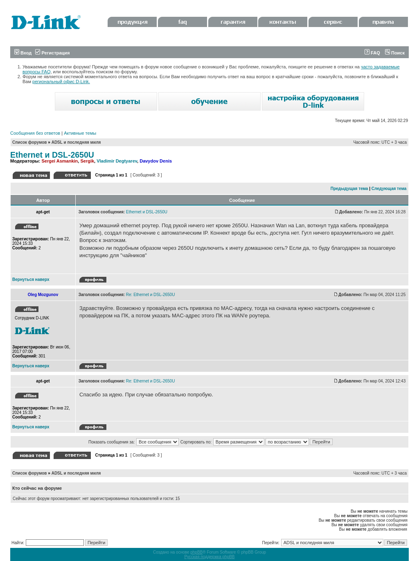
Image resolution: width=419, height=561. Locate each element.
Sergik (87, 160)
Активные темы (80, 133)
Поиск (395, 52)
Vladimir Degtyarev (117, 160)
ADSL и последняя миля (76, 142)
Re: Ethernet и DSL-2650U (150, 294)
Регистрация (52, 52)
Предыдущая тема (349, 188)
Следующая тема (389, 188)
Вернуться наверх (31, 279)
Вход (23, 52)
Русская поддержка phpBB (209, 556)
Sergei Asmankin (59, 160)
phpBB (196, 552)
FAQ (372, 52)
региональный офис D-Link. (61, 81)
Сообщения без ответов (35, 133)
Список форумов (29, 142)
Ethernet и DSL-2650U (52, 154)
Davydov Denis (156, 160)
